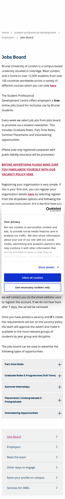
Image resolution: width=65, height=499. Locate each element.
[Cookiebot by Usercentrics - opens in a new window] (46, 209)
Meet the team (16, 457)
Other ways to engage (21, 467)
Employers (8, 37)
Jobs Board (14, 437)
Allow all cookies (32, 277)
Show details (46, 267)
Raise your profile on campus (25, 478)
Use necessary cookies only (32, 287)
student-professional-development (35, 32)
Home (5, 32)
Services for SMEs (18, 488)
